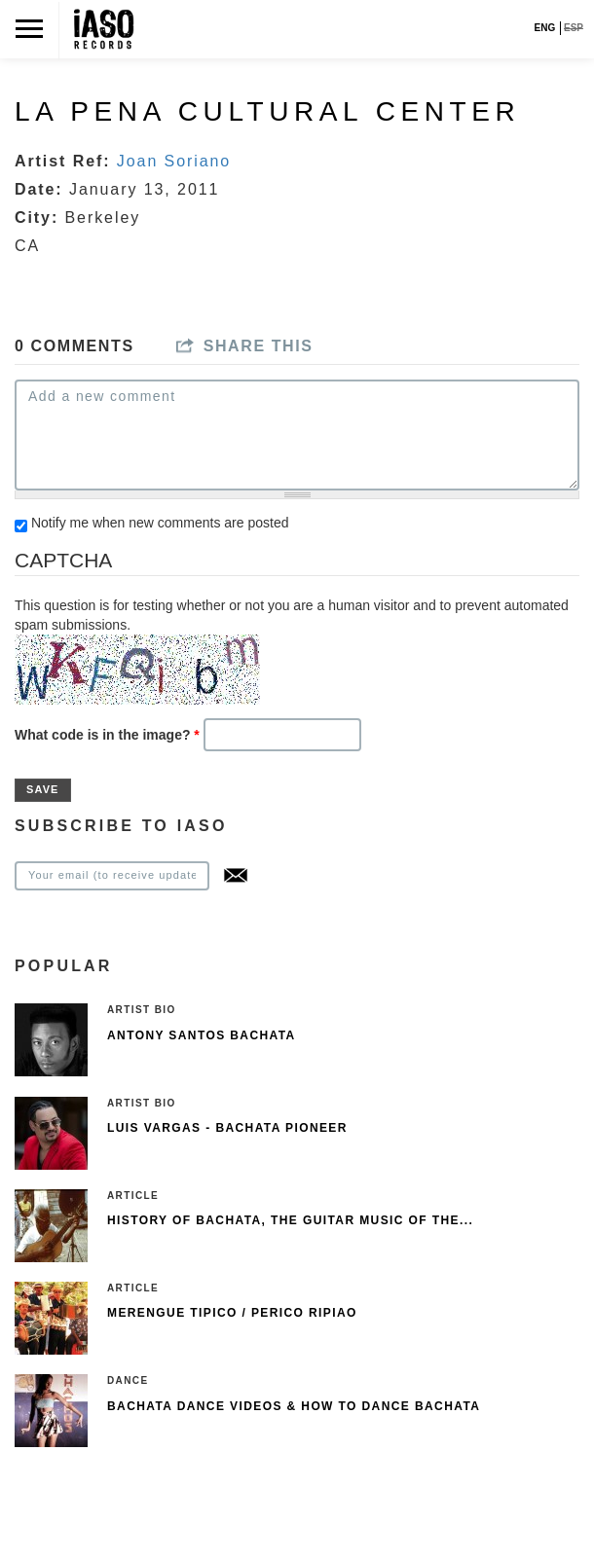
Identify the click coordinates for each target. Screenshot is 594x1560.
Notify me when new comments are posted (160, 522)
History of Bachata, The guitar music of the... (290, 1220)
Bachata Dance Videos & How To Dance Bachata (293, 1406)
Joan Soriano (174, 161)
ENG (545, 27)
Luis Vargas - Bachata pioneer (227, 1128)
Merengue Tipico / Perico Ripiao (232, 1313)
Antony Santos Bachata (201, 1035)
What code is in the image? (107, 735)
